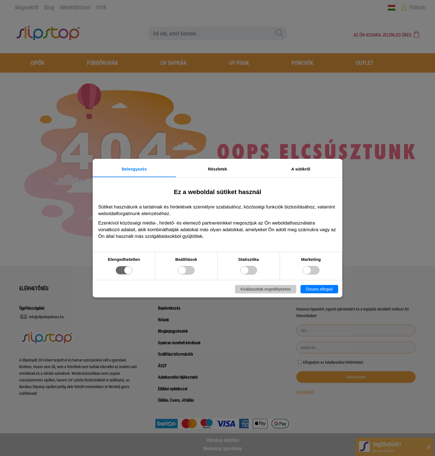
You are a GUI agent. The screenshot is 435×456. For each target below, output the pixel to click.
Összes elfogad (319, 289)
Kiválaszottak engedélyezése (266, 289)
